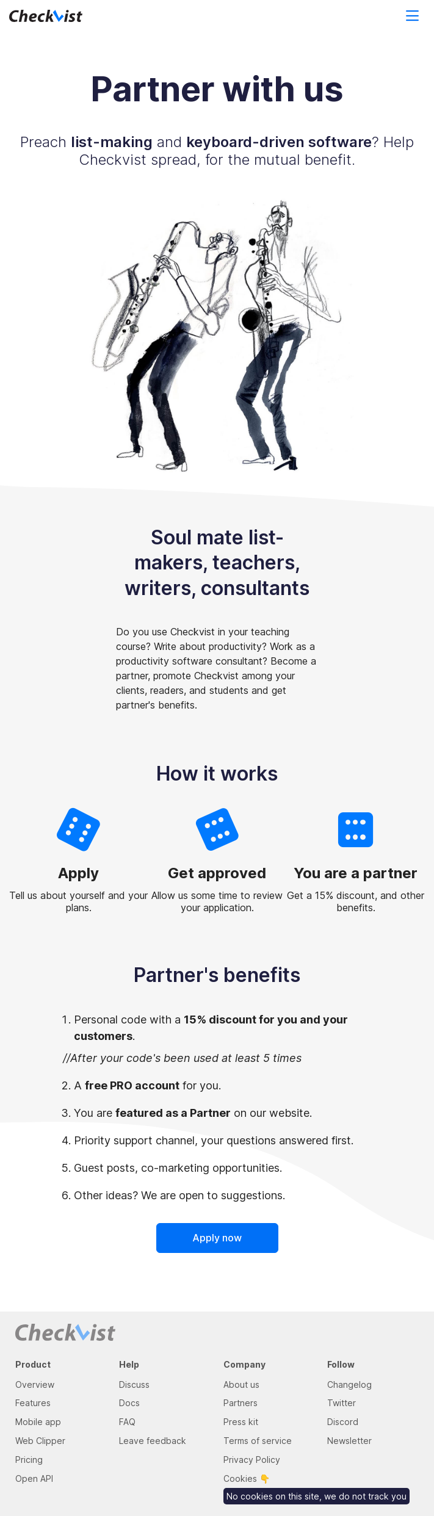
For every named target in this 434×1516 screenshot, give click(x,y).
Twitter (341, 1403)
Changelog (349, 1384)
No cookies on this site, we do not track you (316, 1496)
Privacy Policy (251, 1459)
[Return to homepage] (59, 16)
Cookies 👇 (246, 1478)
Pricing (29, 1459)
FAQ (127, 1422)
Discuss (134, 1384)
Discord (342, 1422)
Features (33, 1403)
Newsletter (349, 1440)
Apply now (217, 1238)
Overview (34, 1384)
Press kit (240, 1422)
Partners (240, 1403)
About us (241, 1384)
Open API (34, 1478)
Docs (129, 1403)
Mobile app (38, 1422)
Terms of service (257, 1440)
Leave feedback (152, 1440)
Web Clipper (40, 1440)
